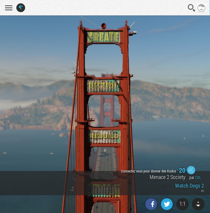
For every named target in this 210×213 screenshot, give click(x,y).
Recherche (191, 8)
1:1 (182, 203)
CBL (198, 177)
